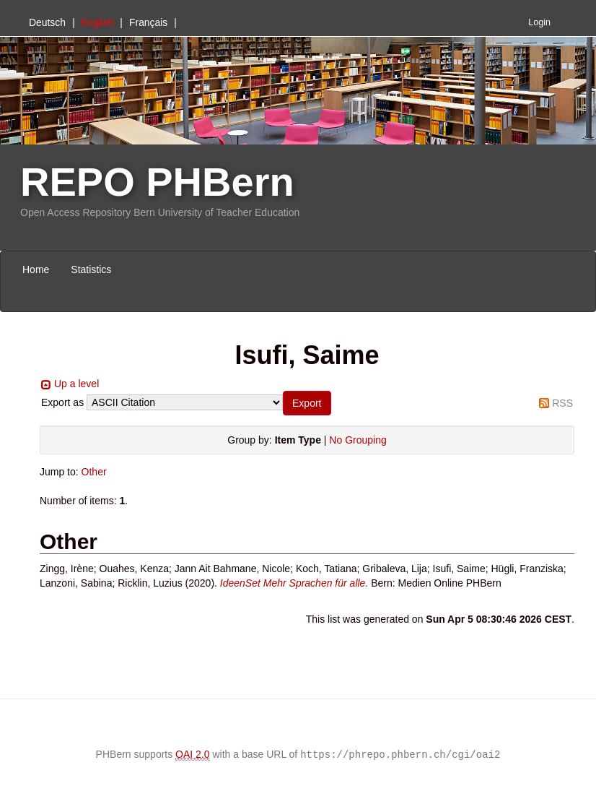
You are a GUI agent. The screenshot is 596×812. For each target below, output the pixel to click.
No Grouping (357, 440)
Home (35, 269)
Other (94, 472)
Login (539, 22)
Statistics (91, 269)
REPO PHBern (157, 181)
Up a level (76, 383)
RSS (562, 403)
